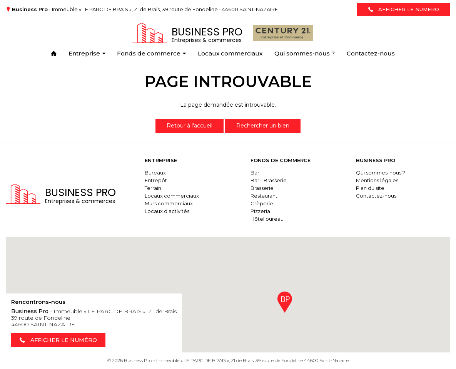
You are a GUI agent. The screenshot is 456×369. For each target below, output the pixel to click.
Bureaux (155, 172)
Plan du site (370, 188)
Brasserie (262, 188)
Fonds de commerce (281, 160)
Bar (255, 172)
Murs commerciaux (169, 203)
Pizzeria (260, 211)
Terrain (153, 188)
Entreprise (161, 160)
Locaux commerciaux (172, 196)
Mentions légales (377, 180)
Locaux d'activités (167, 211)
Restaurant (264, 196)
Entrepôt (156, 180)
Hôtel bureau (267, 219)
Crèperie (262, 203)
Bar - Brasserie (269, 180)
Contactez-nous (376, 196)
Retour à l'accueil (189, 125)
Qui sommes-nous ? (380, 172)
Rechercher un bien (262, 125)
